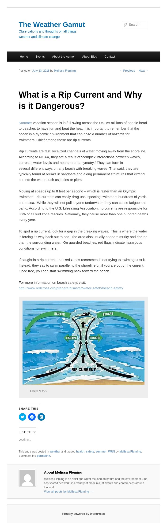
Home (24, 56)
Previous (127, 70)
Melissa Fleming (65, 70)
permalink (43, 455)
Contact (110, 56)
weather (55, 451)
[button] (83, 342)
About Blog (89, 56)
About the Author (63, 56)
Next (143, 70)
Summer (25, 123)
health (80, 451)
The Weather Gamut (52, 24)
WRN (111, 451)
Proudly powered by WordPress (83, 513)
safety (90, 451)
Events (40, 56)
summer (101, 451)
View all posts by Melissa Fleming (68, 491)
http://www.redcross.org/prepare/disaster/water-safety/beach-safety (71, 288)
